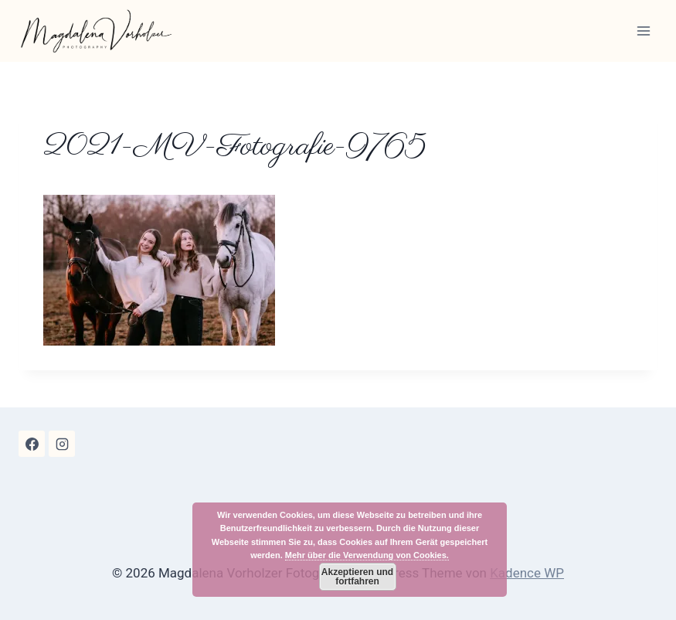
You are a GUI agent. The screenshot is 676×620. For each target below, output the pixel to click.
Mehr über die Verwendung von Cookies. (367, 555)
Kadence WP (527, 573)
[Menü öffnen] (643, 31)
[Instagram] (62, 444)
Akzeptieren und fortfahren (357, 577)
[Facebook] (32, 444)
